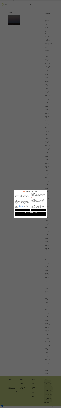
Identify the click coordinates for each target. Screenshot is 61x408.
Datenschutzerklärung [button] (30, 216)
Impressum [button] (35, 216)
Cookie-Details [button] (26, 216)
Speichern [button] (39, 209)
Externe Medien (34, 202)
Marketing (33, 197)
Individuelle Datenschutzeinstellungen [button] (30, 214)
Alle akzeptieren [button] (22, 209)
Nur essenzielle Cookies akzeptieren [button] (30, 212)
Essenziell (33, 192)
